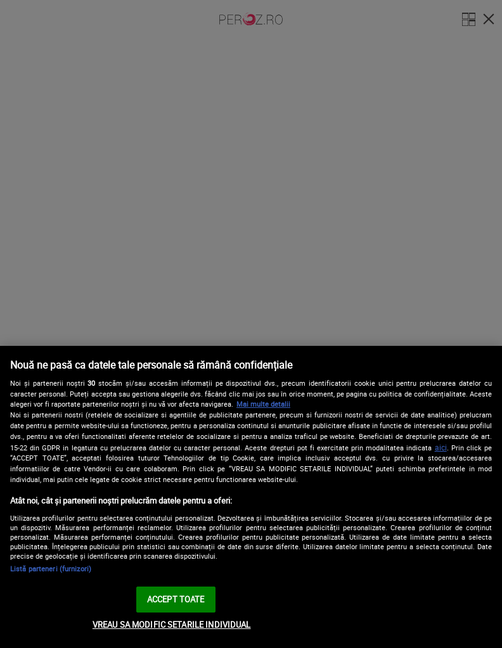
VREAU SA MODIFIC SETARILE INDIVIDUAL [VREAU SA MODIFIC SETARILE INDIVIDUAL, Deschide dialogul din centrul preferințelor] (172, 624)
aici (441, 447)
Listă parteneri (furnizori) (50, 568)
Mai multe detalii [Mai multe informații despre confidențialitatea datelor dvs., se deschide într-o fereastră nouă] (263, 404)
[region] (251, 497)
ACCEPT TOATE (176, 599)
